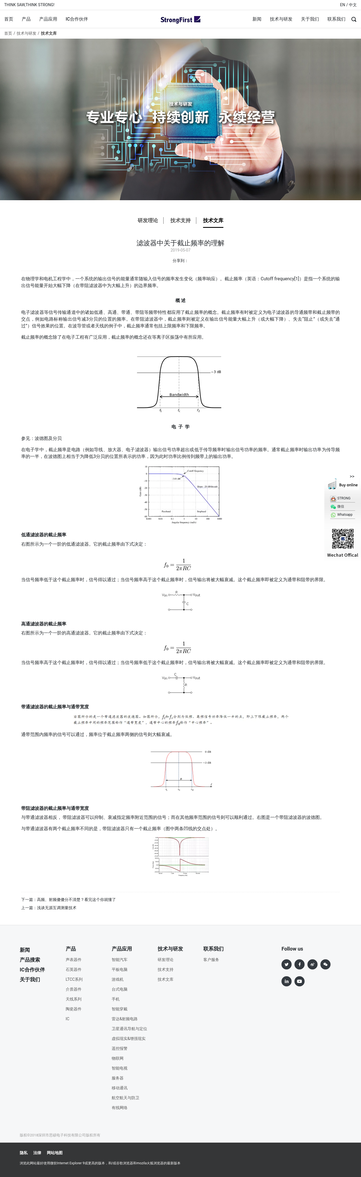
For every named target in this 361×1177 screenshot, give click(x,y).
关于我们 (310, 19)
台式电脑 (119, 989)
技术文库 (213, 220)
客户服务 (211, 959)
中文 (353, 5)
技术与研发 (281, 19)
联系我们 (336, 19)
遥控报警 (119, 1048)
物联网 (118, 1058)
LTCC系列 (74, 979)
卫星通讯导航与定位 (129, 1028)
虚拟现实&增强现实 (129, 1038)
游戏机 (118, 979)
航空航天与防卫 (125, 1098)
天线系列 (74, 999)
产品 (26, 19)
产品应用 (48, 19)
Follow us (292, 949)
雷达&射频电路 (125, 1019)
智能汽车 (119, 959)
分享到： (180, 260)
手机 (116, 999)
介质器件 (74, 989)
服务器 (118, 1078)
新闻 (256, 19)
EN (342, 5)
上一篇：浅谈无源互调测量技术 (48, 907)
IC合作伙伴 (77, 19)
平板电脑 (119, 969)
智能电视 (119, 1068)
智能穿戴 (119, 1009)
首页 (8, 19)
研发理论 (148, 220)
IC (67, 1019)
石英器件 (74, 969)
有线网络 (119, 1107)
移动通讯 (119, 1088)
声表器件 (74, 959)
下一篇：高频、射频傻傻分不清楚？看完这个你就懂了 (68, 899)
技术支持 (180, 220)
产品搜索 (30, 960)
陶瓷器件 (74, 1009)
